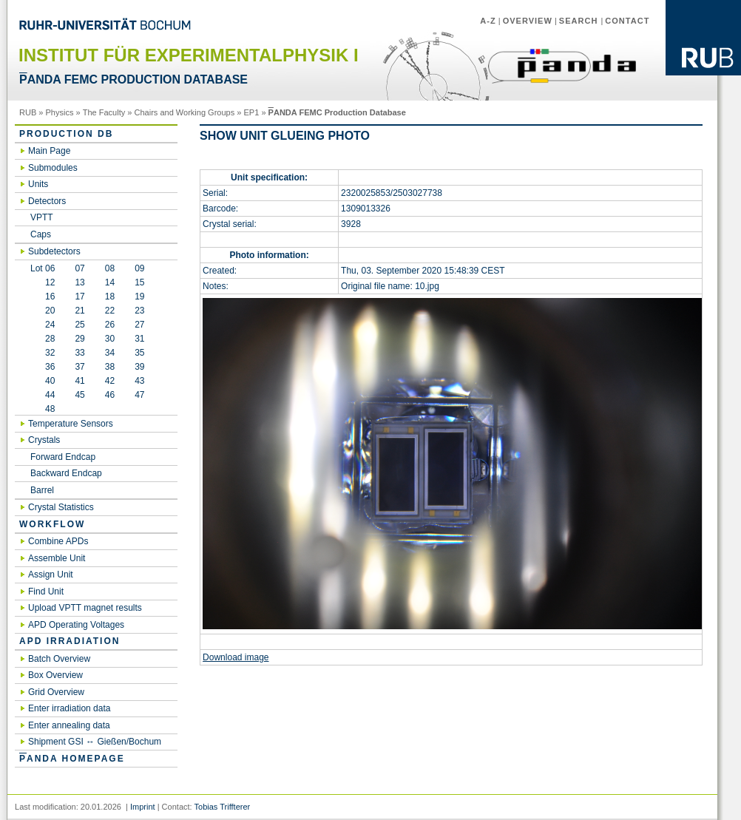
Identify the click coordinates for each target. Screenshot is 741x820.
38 (110, 367)
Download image (235, 657)
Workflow (52, 524)
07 (79, 268)
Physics (60, 112)
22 (110, 310)
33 (79, 353)
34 (110, 353)
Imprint (142, 806)
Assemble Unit (56, 558)
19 (139, 296)
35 (139, 353)
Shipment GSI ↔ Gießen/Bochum (94, 741)
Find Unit (46, 591)
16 (42, 296)
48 (42, 409)
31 (139, 338)
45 (79, 395)
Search (580, 20)
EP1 (252, 112)
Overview (527, 20)
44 (42, 395)
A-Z (487, 20)
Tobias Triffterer (222, 806)
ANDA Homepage (72, 758)
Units (38, 184)
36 (42, 367)
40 (42, 381)
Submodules (53, 168)
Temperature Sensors (70, 424)
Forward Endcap (62, 457)
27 (139, 324)
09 (139, 268)
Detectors (47, 201)
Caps (40, 234)
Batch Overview (59, 659)
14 (110, 282)
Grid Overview (56, 692)
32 (42, 353)
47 (139, 395)
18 (110, 296)
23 (139, 310)
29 (79, 338)
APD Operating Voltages (76, 625)
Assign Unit (50, 574)
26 (110, 324)
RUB (27, 112)
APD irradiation (69, 641)
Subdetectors (54, 251)
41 (79, 381)
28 (42, 338)
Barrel (42, 490)
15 (139, 282)
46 (110, 395)
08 (110, 268)
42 (110, 381)
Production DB (66, 134)
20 (42, 310)
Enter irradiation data (69, 708)
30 (110, 338)
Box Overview (55, 675)
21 (79, 310)
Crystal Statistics (61, 507)
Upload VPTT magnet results (85, 608)
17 (79, 296)
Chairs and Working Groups (185, 112)
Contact (627, 20)
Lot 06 (42, 268)
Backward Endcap (66, 473)
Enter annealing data (69, 725)
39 (139, 367)
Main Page (49, 151)
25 (79, 324)
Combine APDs (58, 541)
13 (79, 282)
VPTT (41, 217)
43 (139, 381)
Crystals (44, 440)
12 (42, 282)
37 (79, 367)
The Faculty (104, 112)
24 (42, 324)
